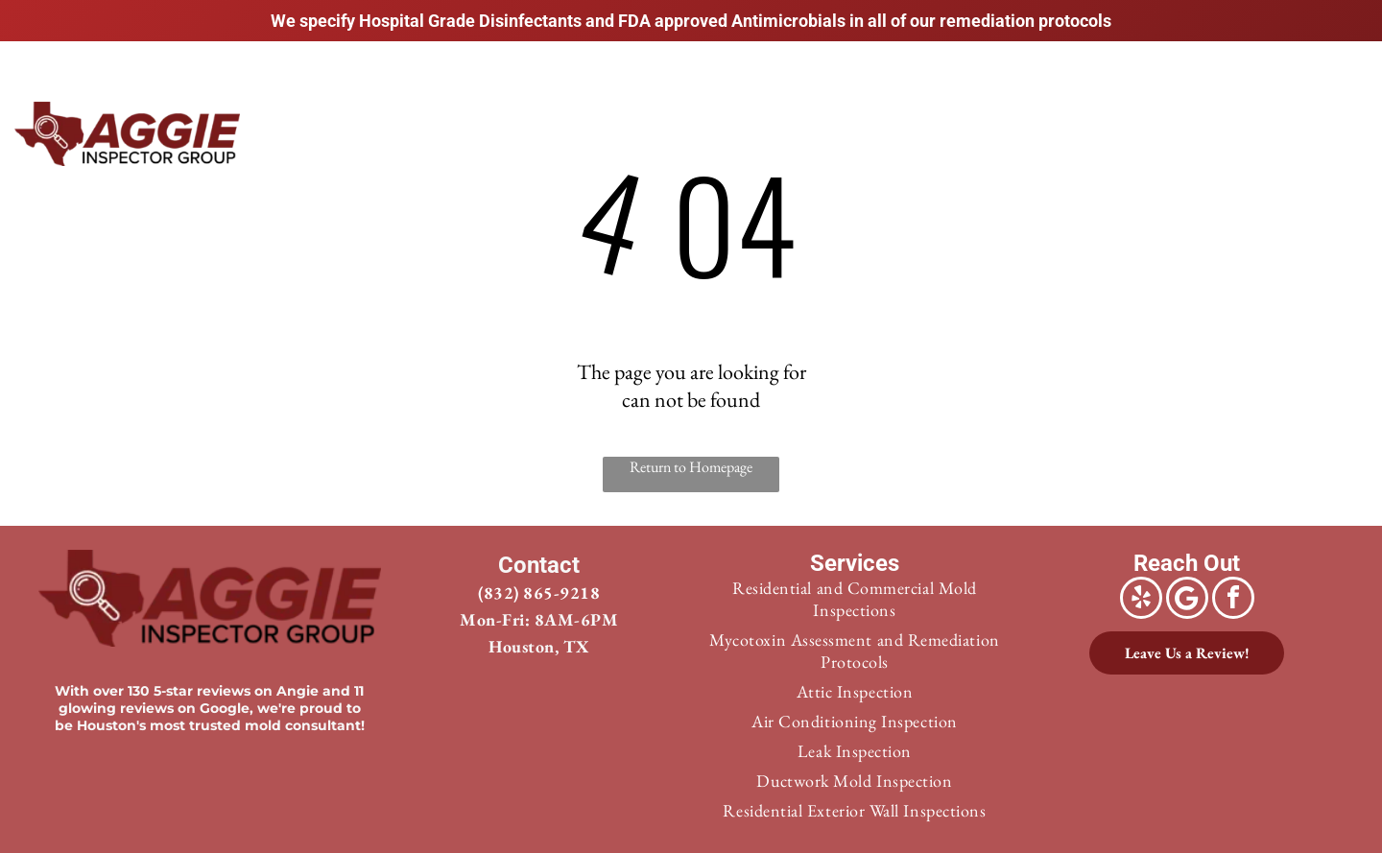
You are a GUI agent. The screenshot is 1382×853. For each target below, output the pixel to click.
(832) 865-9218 (539, 592)
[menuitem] (610, 131)
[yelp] (1141, 600)
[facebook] (1233, 600)
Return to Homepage (691, 467)
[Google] (1187, 600)
